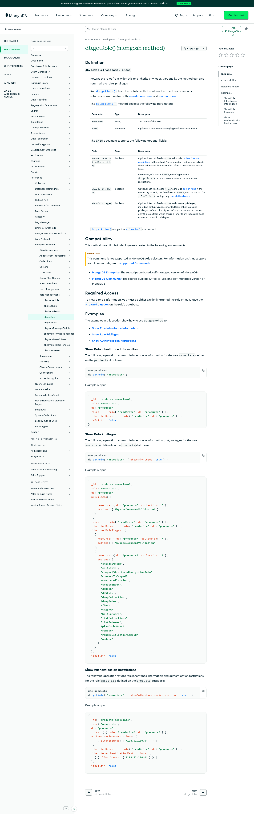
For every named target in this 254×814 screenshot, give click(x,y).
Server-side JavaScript (47, 395)
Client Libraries (13, 66)
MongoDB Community (107, 278)
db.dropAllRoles (52, 311)
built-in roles (189, 188)
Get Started (236, 15)
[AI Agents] (51, 456)
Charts (34, 172)
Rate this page (226, 48)
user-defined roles (140, 96)
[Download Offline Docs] (66, 808)
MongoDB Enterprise (105, 272)
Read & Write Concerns (47, 205)
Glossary (40, 216)
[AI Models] (51, 445)
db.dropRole (50, 305)
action (104, 304)
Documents (37, 60)
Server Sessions (43, 389)
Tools (7, 74)
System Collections (45, 415)
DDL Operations (43, 194)
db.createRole (51, 300)
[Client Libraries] (51, 72)
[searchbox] (138, 29)
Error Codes (41, 211)
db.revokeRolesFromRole (57, 344)
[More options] (204, 48)
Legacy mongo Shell (46, 420)
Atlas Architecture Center (12, 94)
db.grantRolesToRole (55, 339)
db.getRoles (50, 322)
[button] (181, 15)
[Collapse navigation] (74, 808)
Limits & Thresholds (45, 227)
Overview (36, 55)
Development (12, 49)
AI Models (10, 83)
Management (12, 57)
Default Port (41, 200)
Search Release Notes (42, 499)
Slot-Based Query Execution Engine (50, 402)
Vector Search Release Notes (46, 505)
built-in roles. (167, 96)
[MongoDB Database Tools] (51, 233)
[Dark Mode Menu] (246, 28)
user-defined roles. (180, 196)
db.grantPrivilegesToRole (57, 328)
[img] (221, 55)
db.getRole (49, 317)
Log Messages (42, 222)
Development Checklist (43, 149)
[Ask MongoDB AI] (231, 29)
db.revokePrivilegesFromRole (59, 333)
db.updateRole (52, 350)
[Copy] (203, 370)
